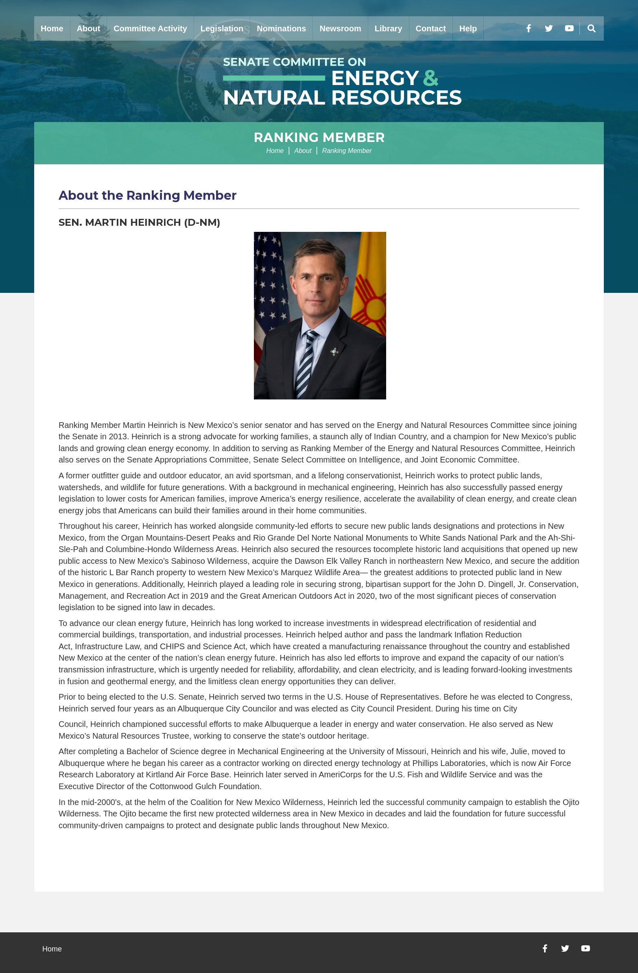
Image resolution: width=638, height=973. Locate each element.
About (89, 28)
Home (52, 28)
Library (388, 28)
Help (468, 28)
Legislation (222, 28)
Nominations (281, 28)
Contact (431, 28)
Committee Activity (150, 28)
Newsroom (340, 28)
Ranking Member (319, 137)
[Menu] (591, 28)
